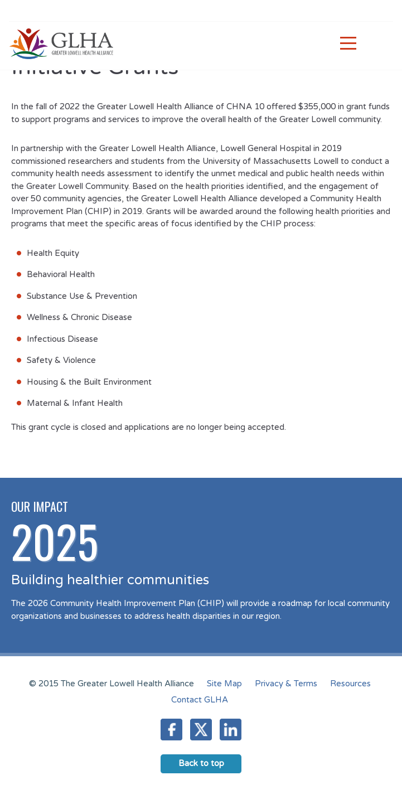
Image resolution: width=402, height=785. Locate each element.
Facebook (171, 729)
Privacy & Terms (286, 684)
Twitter (201, 729)
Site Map (224, 684)
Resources (350, 684)
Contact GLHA (199, 700)
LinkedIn (230, 729)
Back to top (201, 763)
